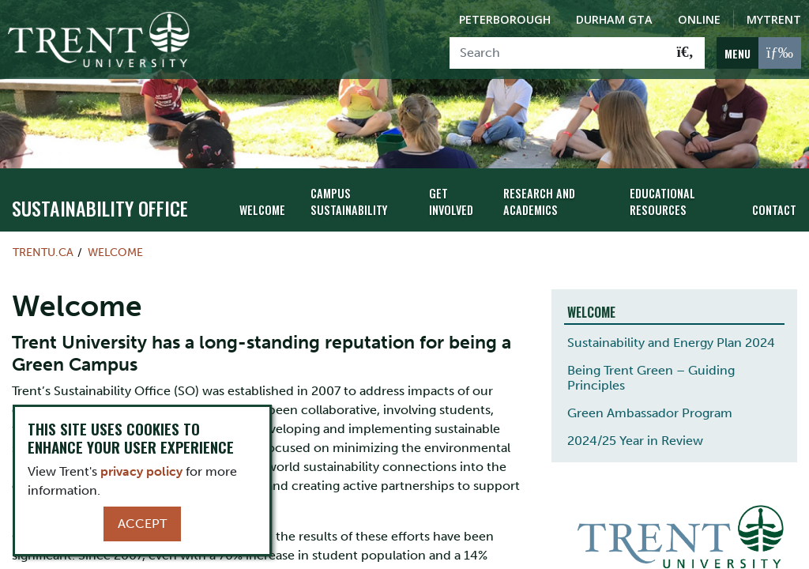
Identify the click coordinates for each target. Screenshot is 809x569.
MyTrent (774, 19)
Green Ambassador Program (649, 412)
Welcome (262, 210)
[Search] (558, 53)
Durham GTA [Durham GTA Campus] (614, 19)
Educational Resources (662, 201)
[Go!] (685, 53)
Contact (774, 210)
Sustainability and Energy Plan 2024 (671, 342)
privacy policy (141, 471)
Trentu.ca (43, 252)
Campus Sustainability (348, 201)
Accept (142, 523)
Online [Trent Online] (699, 19)
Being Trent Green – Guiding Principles (651, 378)
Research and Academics (539, 201)
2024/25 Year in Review (635, 440)
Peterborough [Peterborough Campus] (505, 19)
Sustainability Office (100, 208)
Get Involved (451, 201)
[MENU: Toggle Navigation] (759, 53)
